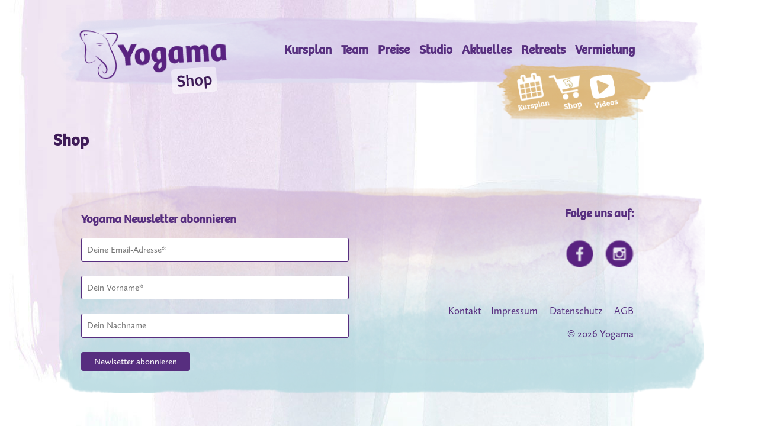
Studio (435, 50)
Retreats (543, 50)
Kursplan (308, 50)
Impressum (514, 311)
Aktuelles (487, 50)
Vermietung (605, 50)
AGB (624, 311)
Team (354, 50)
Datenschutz (576, 311)
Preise (394, 50)
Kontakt (464, 311)
